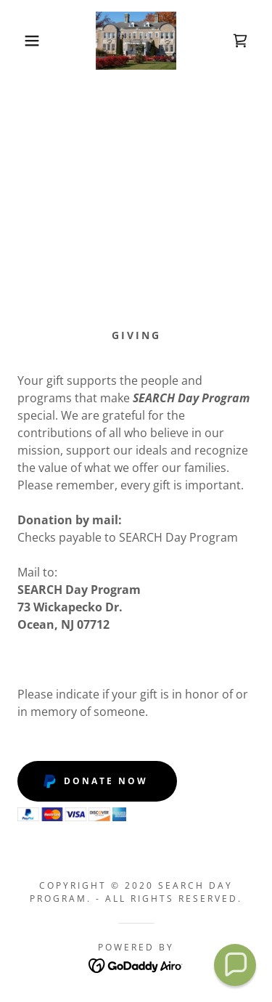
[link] (136, 41)
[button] (21, 40)
